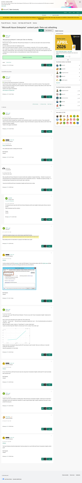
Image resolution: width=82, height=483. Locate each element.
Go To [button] (78, 12)
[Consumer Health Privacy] (17, 479)
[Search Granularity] (46, 15)
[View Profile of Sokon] (7, 35)
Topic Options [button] (48, 30)
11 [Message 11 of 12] (6, 157)
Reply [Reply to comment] (49, 96)
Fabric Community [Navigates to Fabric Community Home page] (14, 9)
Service (35, 23)
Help (74, 12)
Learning (47, 9)
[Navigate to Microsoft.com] (4, 9)
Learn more (3, 5)
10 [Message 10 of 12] (9, 216)
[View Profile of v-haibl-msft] (11, 139)
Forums (21, 9)
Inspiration (27, 9)
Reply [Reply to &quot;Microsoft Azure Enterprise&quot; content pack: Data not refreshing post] (49, 65)
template (16, 263)
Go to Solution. (29, 57)
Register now (41, 18)
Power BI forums (6, 23)
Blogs (42, 9)
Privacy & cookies (65, 474)
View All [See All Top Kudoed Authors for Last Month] (58, 108)
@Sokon (4, 145)
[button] (41, 30)
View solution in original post (8, 90)
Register (65, 12)
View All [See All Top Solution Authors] (58, 82)
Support (52, 9)
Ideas (32, 9)
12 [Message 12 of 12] (6, 94)
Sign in (70, 12)
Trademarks (78, 474)
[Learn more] (60, 56)
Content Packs (8, 62)
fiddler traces (45, 263)
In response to (9, 200)
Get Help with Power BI (24, 23)
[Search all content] (66, 15)
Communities (37, 9)
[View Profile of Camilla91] (10, 198)
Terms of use (72, 474)
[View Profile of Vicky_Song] (8, 416)
